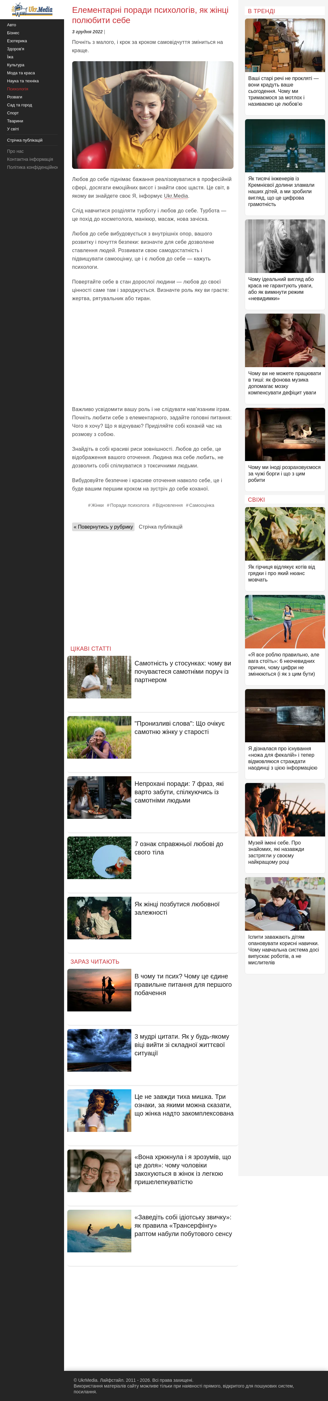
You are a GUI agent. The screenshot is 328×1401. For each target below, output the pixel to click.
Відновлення (169, 505)
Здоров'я (15, 48)
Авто (11, 24)
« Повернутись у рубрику (103, 527)
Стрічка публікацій (160, 527)
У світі (13, 129)
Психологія (17, 89)
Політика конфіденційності (34, 167)
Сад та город (19, 105)
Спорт (13, 113)
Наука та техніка (23, 80)
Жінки (97, 505)
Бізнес (13, 32)
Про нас (15, 151)
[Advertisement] (153, 354)
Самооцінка (201, 505)
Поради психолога (129, 505)
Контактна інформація (30, 159)
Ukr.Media (176, 196)
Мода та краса (21, 72)
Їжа (10, 56)
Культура (15, 64)
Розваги (14, 97)
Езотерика (17, 40)
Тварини (15, 121)
